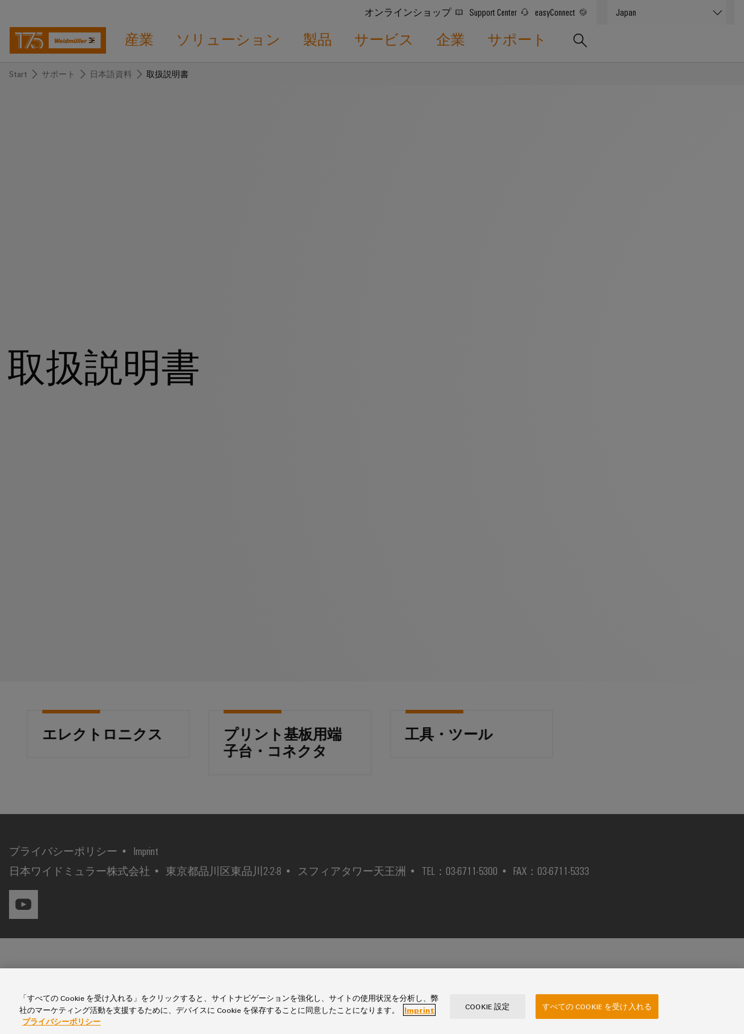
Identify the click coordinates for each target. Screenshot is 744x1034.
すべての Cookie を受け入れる (597, 1019)
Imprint (419, 1022)
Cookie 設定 (487, 1019)
